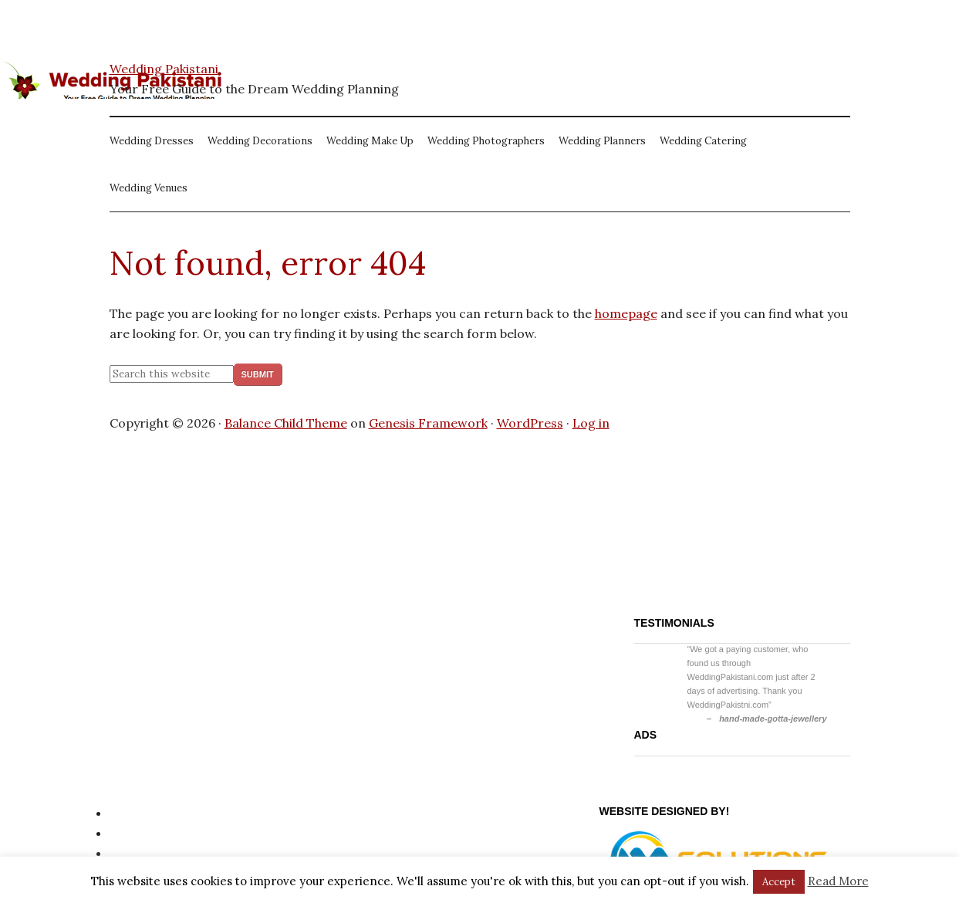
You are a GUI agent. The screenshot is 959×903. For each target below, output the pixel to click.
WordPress (530, 423)
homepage (626, 313)
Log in (591, 423)
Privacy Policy (150, 812)
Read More (838, 881)
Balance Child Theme (286, 423)
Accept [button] (778, 881)
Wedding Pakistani (164, 68)
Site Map (135, 832)
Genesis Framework (428, 423)
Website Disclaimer (166, 853)
